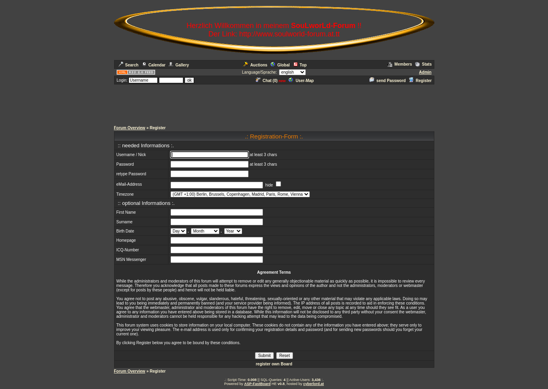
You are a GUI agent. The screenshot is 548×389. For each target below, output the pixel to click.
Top (300, 65)
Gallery (179, 65)
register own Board (274, 364)
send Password (387, 80)
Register (420, 80)
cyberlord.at (313, 384)
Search (128, 65)
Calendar (154, 65)
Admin (425, 72)
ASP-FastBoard (257, 384)
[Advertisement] (274, 103)
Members (399, 64)
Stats (423, 64)
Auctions (255, 65)
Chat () (266, 80)
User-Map (301, 80)
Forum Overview (129, 128)
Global (280, 65)
